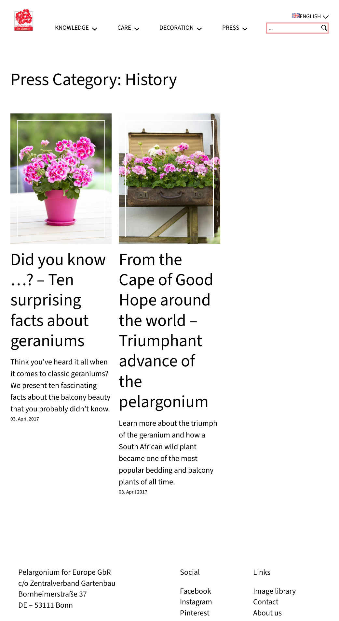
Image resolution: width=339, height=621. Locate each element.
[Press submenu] (245, 28)
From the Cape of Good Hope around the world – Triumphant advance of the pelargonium (166, 331)
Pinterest (195, 613)
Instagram (196, 602)
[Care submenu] (137, 28)
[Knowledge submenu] (94, 28)
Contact (265, 602)
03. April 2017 (24, 418)
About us (267, 613)
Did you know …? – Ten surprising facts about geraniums (58, 300)
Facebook (195, 591)
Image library (274, 591)
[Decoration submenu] (199, 28)
